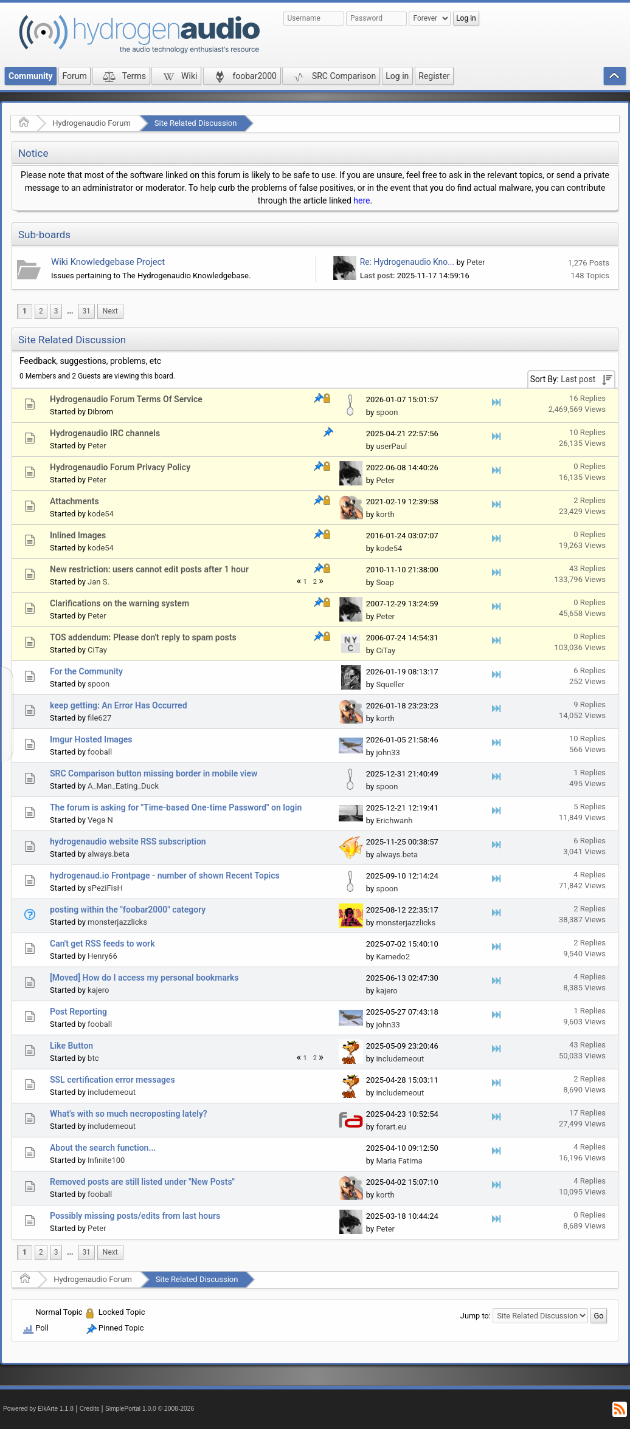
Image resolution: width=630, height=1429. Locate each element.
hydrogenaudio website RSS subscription (128, 841)
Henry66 (102, 956)
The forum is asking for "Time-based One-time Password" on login (176, 807)
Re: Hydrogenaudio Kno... (407, 262)
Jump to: (475, 1315)
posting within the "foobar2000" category (128, 909)
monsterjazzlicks (117, 922)
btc (93, 1058)
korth (385, 514)
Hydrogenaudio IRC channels (105, 433)
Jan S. (98, 581)
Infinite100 (106, 1160)
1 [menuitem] (24, 311)
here (361, 200)
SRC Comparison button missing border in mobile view (153, 773)
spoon (387, 412)
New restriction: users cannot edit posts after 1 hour (149, 569)
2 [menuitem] (41, 311)
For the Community (86, 671)
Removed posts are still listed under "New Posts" (142, 1182)
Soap (385, 582)
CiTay (97, 649)
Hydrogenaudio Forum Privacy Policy (120, 467)
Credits (90, 1408)
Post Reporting (78, 1011)
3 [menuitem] (56, 311)
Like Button (71, 1045)
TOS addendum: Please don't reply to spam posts (143, 637)
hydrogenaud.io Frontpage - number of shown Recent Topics (165, 875)
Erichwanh (394, 820)
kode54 (101, 513)
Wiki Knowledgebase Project (108, 261)
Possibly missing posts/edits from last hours (135, 1216)
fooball (100, 751)
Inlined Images (78, 535)
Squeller (390, 684)
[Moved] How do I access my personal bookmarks (144, 977)
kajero (98, 990)
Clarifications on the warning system (119, 603)
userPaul (391, 446)
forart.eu (391, 1126)
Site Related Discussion (195, 123)
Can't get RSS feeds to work (102, 943)
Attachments (74, 501)
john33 (388, 752)
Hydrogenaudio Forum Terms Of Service (126, 399)
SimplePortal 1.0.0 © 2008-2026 (149, 1408)
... (70, 311)
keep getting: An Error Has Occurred (118, 705)
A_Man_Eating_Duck (123, 785)
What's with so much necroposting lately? (128, 1114)
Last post (578, 379)
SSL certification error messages (112, 1080)
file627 (99, 717)
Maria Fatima (399, 1160)
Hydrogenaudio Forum (91, 123)
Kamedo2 (393, 956)
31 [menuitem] (86, 311)
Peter (475, 262)
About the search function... (103, 1148)
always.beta (109, 853)
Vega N (100, 819)
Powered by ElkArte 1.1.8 (38, 1408)
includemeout (400, 1058)
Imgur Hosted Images (91, 739)
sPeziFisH (105, 888)
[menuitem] (69, 311)
